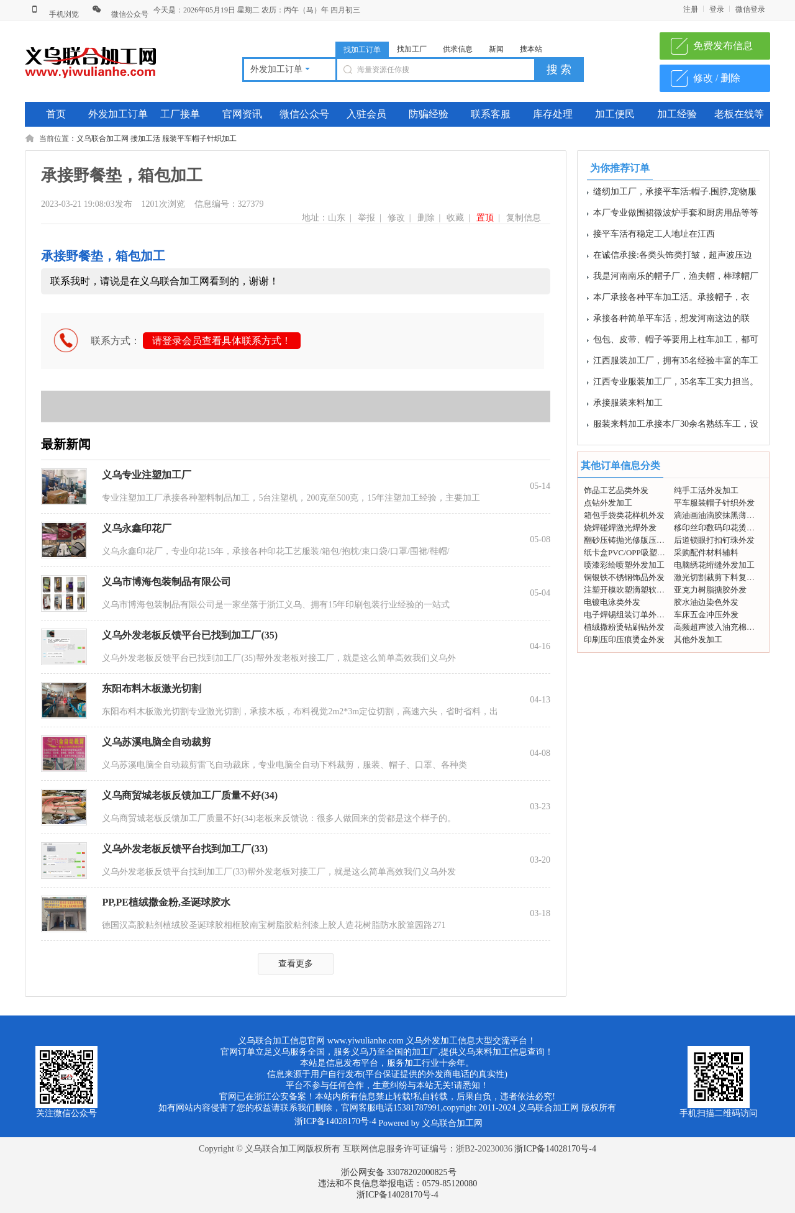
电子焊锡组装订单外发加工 (632, 614)
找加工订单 (362, 49)
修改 (396, 217)
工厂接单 (180, 114)
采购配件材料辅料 (706, 552)
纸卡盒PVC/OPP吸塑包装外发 (636, 552)
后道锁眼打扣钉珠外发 (714, 540)
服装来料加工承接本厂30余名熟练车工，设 (675, 427)
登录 (716, 9)
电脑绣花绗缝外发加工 (714, 565)
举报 (366, 217)
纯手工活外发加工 (706, 490)
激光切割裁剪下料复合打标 (722, 577)
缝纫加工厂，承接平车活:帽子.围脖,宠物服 (674, 194)
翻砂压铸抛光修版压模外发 (632, 540)
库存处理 (553, 114)
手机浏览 (54, 14)
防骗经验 (428, 114)
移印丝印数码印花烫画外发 (722, 527)
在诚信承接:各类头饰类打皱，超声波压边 (672, 258)
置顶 (485, 217)
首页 (56, 114)
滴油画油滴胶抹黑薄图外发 (722, 515)
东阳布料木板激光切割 (151, 688)
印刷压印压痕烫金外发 (624, 639)
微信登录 (750, 9)
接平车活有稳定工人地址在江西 (654, 237)
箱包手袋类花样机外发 (624, 515)
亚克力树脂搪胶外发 (710, 589)
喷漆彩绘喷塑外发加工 (624, 565)
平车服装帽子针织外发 (714, 502)
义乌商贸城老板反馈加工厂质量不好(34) (190, 795)
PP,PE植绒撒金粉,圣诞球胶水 (166, 902)
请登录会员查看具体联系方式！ (221, 340)
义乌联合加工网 (102, 138)
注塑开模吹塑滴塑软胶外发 (632, 589)
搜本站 (531, 49)
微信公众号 (120, 14)
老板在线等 (739, 114)
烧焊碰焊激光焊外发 (620, 527)
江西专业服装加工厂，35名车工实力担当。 (675, 384)
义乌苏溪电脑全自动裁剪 (156, 742)
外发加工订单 (118, 114)
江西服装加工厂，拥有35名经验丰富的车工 (675, 363)
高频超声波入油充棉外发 (718, 627)
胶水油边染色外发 (706, 602)
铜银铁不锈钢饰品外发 (624, 577)
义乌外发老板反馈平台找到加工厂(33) (185, 848)
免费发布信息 (723, 45)
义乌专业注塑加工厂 (146, 475)
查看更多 (295, 963)
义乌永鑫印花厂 (136, 528)
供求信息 (458, 49)
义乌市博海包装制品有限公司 (166, 581)
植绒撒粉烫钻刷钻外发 (624, 627)
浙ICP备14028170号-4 (555, 1148)
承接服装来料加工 (628, 406)
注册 (690, 9)
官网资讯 (242, 114)
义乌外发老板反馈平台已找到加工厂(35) (190, 635)
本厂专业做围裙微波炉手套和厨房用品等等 (675, 215)
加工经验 (677, 114)
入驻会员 (366, 114)
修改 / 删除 (716, 78)
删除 (426, 217)
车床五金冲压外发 (706, 614)
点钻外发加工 (608, 502)
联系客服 (491, 114)
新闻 (496, 49)
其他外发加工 (698, 639)
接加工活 (145, 138)
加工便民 (615, 114)
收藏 (455, 217)
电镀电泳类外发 (612, 602)
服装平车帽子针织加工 (199, 138)
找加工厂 (412, 49)
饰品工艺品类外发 (616, 490)
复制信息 (523, 217)
